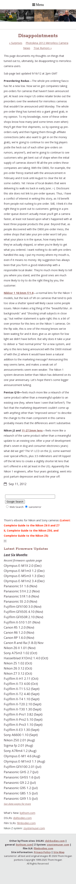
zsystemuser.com (34, 828)
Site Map (58, 852)
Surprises (15, 43)
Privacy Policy (42, 852)
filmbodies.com (26, 823)
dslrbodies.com (22, 818)
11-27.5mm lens (32, 430)
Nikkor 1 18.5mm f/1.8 (18, 293)
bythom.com (27, 813)
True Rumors (43, 48)
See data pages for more (17, 804)
